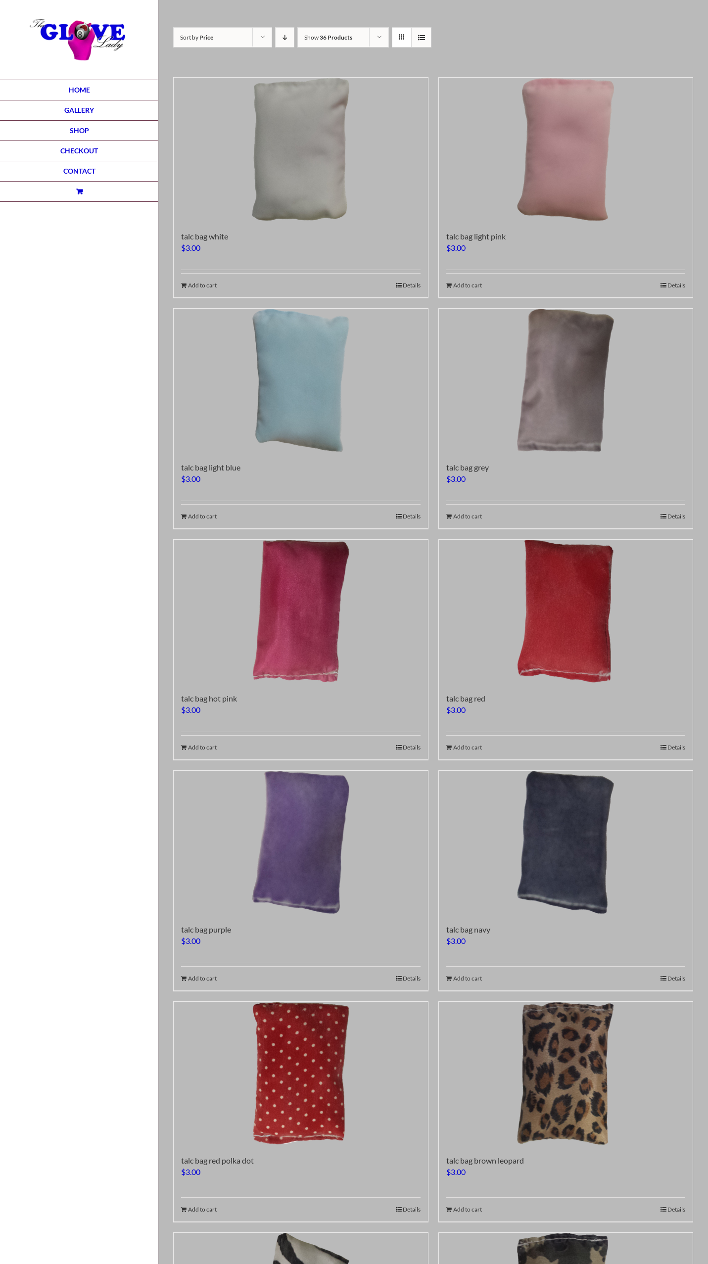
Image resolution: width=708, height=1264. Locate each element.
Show (328, 37)
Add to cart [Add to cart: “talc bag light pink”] (467, 285)
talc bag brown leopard (485, 1160)
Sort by (196, 37)
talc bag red (465, 698)
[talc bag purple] (301, 842)
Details (412, 285)
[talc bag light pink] (566, 149)
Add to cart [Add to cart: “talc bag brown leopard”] (467, 1209)
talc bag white (204, 236)
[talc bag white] (301, 149)
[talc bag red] (566, 611)
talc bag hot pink (209, 698)
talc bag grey (467, 467)
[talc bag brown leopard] (566, 1073)
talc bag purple (206, 929)
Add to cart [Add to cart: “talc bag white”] (202, 285)
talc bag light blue (210, 467)
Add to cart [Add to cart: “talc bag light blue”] (202, 516)
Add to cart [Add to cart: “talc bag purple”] (202, 978)
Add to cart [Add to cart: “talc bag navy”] (467, 978)
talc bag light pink (476, 236)
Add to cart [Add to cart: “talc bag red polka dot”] (202, 1209)
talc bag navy (468, 929)
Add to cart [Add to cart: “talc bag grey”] (467, 516)
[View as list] (421, 37)
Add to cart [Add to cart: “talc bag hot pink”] (202, 747)
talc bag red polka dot (217, 1160)
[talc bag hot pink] (301, 611)
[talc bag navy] (566, 842)
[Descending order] (284, 37)
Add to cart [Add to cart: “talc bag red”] (467, 747)
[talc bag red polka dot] (301, 1073)
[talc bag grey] (566, 380)
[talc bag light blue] (301, 380)
